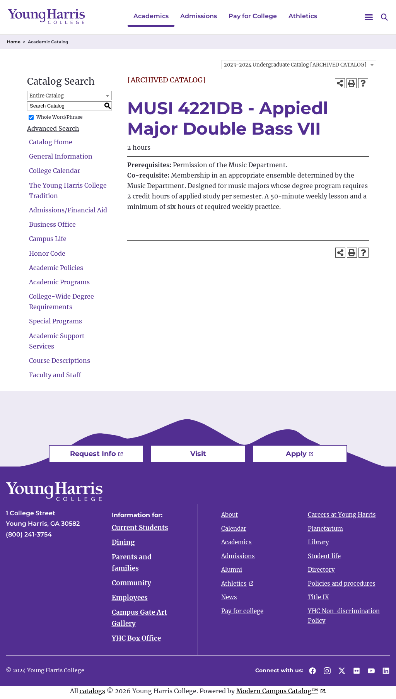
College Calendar (54, 170)
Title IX (318, 597)
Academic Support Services (57, 341)
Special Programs (55, 321)
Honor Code (47, 253)
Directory (321, 569)
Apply (296, 453)
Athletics (302, 16)
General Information (60, 156)
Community (131, 584)
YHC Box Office (136, 640)
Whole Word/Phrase (59, 117)
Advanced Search (53, 128)
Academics (151, 16)
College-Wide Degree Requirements (61, 301)
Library (318, 542)
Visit (198, 453)
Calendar (233, 528)
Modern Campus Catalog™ (277, 693)
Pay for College (253, 16)
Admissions (198, 16)
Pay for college (242, 611)
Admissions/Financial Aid (68, 210)
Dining (123, 542)
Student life (324, 556)
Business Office (52, 224)
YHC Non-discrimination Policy (344, 616)
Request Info (93, 453)
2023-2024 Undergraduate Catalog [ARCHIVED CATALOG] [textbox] (295, 65)
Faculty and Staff (55, 375)
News (229, 597)
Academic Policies (56, 268)
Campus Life (48, 239)
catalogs (92, 693)
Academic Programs (59, 282)
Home (13, 41)
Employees (130, 599)
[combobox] (299, 64)
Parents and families (132, 563)
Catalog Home (50, 142)
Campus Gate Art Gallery (139, 620)
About (229, 514)
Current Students (140, 527)
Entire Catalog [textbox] (46, 95)
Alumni (231, 569)
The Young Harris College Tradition (68, 190)
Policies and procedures (342, 583)
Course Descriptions (59, 360)
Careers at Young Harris (342, 514)
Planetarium (325, 528)
